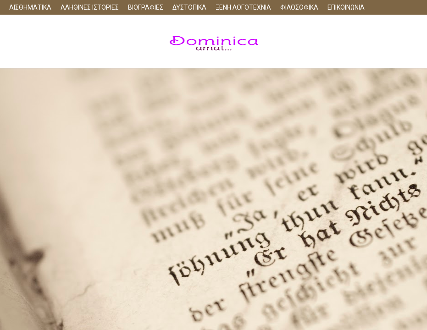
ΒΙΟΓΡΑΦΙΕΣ (145, 7)
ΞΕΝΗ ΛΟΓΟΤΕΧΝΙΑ (243, 7)
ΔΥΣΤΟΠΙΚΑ (189, 7)
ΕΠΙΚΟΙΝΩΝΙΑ (346, 7)
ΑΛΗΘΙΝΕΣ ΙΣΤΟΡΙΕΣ (90, 7)
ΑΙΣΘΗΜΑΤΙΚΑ (30, 7)
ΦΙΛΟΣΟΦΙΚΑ (299, 7)
